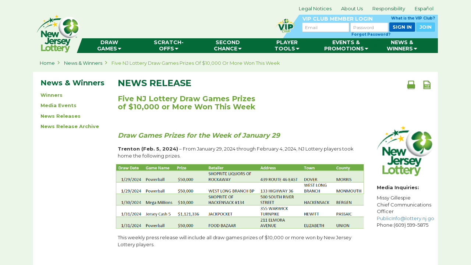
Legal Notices (315, 8)
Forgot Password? (370, 34)
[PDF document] (426, 84)
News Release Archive (69, 126)
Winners (51, 95)
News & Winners (83, 63)
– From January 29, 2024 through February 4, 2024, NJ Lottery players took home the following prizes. (236, 152)
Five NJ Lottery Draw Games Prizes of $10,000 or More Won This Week (195, 63)
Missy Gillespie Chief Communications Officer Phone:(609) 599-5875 (405, 211)
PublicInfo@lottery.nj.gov (407, 218)
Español (424, 8)
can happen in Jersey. (151, 31)
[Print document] (411, 84)
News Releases (60, 116)
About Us (352, 8)
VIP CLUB (368, 19)
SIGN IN (402, 27)
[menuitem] (109, 45)
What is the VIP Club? (413, 18)
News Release (154, 83)
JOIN (425, 27)
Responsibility (388, 8)
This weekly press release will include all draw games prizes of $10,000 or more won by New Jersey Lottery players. (234, 240)
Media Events (58, 105)
